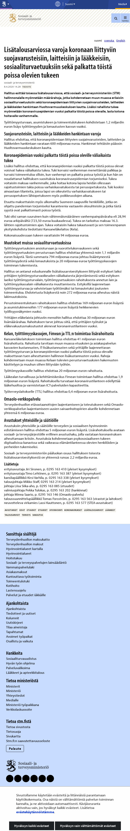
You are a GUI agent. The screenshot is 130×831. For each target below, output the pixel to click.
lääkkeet (110, 510)
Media (122, 4)
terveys (26, 514)
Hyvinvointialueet (19, 553)
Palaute (15, 748)
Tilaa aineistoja (16, 627)
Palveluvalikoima (18, 668)
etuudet (31, 510)
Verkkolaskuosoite (19, 709)
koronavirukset (73, 510)
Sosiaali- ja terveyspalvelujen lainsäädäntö (36, 562)
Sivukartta (13, 736)
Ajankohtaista (16, 608)
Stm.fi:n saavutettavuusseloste (28, 741)
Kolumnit (13, 618)
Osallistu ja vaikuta (19, 641)
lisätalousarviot (93, 510)
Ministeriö (13, 691)
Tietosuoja (13, 731)
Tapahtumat (14, 632)
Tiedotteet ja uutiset (21, 613)
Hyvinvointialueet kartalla (25, 549)
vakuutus (37, 514)
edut (22, 510)
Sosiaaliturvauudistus (21, 658)
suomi (98, 40)
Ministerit (13, 686)
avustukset (11, 510)
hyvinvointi (55, 510)
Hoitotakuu (14, 558)
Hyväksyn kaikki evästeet (31, 826)
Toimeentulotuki (18, 581)
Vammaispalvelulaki (20, 567)
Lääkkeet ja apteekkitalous (25, 672)
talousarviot (12, 514)
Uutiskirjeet (15, 622)
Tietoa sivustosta (18, 727)
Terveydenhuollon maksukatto (28, 539)
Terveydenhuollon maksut (25, 544)
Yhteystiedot (16, 695)
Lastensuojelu (16, 590)
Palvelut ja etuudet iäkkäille (26, 595)
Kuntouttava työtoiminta (23, 576)
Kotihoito (12, 585)
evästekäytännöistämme (35, 812)
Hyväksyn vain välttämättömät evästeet (88, 826)
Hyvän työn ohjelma (20, 663)
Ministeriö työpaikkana (23, 705)
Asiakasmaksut (16, 572)
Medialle (12, 700)
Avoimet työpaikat (19, 636)
